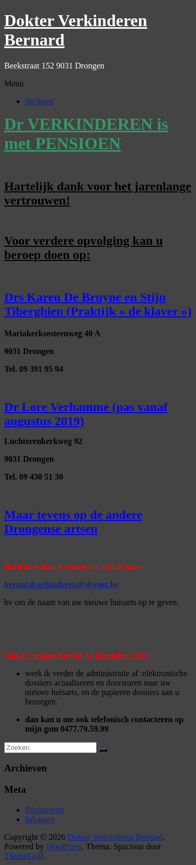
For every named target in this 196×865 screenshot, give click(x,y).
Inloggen (40, 819)
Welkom (39, 101)
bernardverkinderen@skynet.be (61, 584)
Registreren (44, 809)
